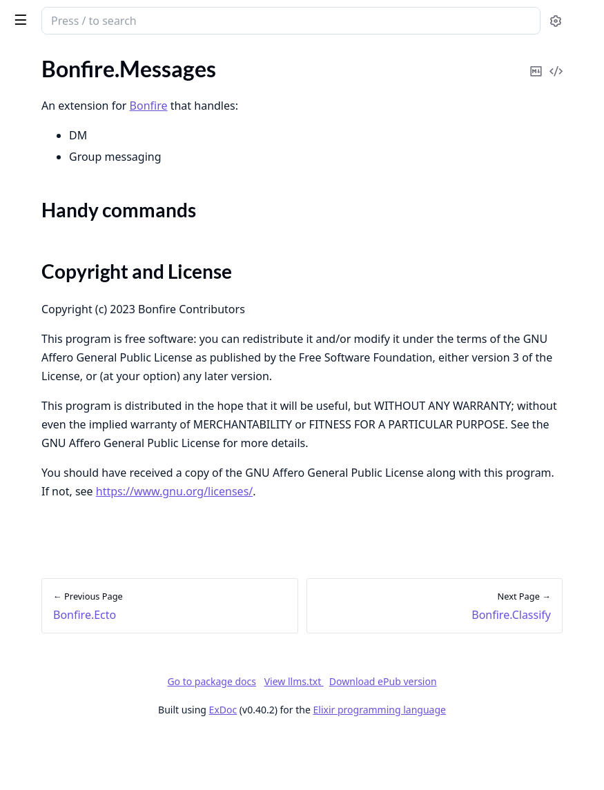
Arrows (27, 726)
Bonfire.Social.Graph (58, 455)
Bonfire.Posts (42, 474)
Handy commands (67, 190)
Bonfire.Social (42, 437)
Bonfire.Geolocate (53, 325)
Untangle (32, 633)
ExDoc (327, 764)
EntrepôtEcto (42, 671)
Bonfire (64, 15)
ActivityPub (38, 559)
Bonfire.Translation (55, 343)
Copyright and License (77, 207)
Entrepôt (31, 652)
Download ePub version (486, 735)
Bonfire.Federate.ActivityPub (79, 381)
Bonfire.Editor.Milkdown (68, 399)
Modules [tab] (83, 59)
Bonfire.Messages (52, 166)
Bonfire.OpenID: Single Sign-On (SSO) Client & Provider (98, 288)
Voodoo (29, 708)
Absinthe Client (47, 745)
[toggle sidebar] (189, 19)
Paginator (33, 689)
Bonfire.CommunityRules (70, 362)
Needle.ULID (40, 615)
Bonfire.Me (36, 418)
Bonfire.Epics (41, 100)
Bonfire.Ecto (39, 119)
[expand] (193, 84)
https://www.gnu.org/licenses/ (327, 545)
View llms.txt (397, 735)
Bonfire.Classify (47, 232)
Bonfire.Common (50, 81)
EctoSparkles (40, 577)
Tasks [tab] (151, 59)
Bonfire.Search (44, 250)
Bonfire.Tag (36, 493)
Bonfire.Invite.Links (55, 269)
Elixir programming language (483, 764)
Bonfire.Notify (43, 511)
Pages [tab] (25, 59)
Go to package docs (315, 736)
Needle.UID (38, 596)
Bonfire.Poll (38, 306)
